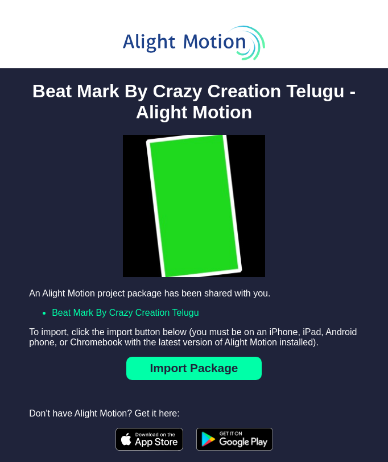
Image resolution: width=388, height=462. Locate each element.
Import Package (194, 367)
